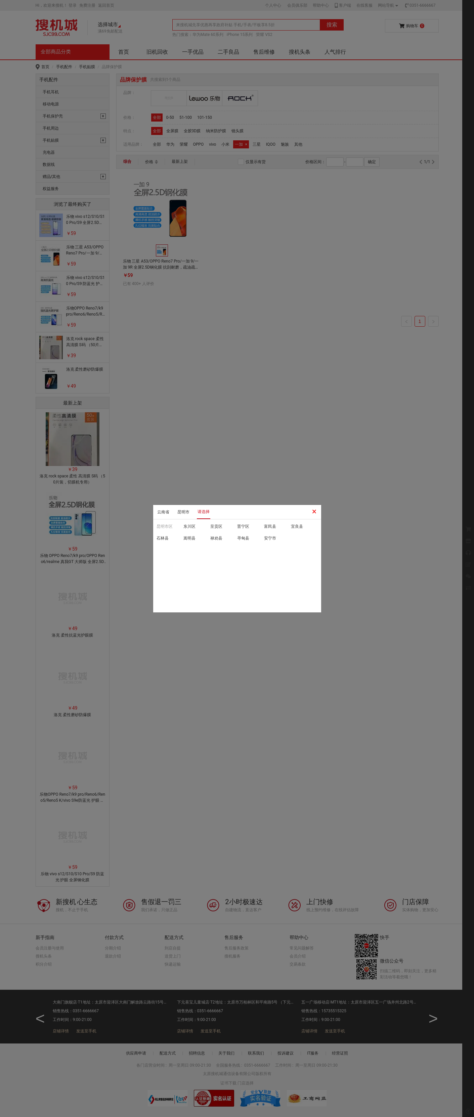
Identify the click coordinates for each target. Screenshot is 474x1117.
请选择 (204, 511)
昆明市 (183, 512)
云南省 (163, 512)
